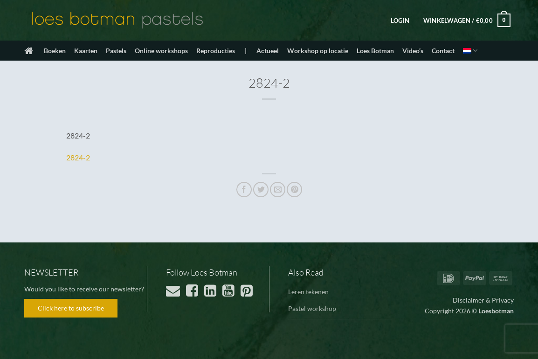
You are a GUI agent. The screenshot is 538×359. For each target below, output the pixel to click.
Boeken (55, 51)
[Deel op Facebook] (244, 189)
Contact (443, 51)
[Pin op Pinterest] (294, 189)
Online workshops (161, 51)
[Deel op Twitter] (261, 189)
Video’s (412, 51)
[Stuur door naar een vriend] (277, 189)
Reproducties (215, 51)
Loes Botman (375, 51)
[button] (400, 20)
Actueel (267, 51)
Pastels (116, 51)
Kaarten (85, 51)
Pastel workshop (312, 308)
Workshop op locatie (317, 51)
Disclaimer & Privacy (483, 300)
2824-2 (78, 157)
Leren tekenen (308, 292)
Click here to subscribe (71, 308)
